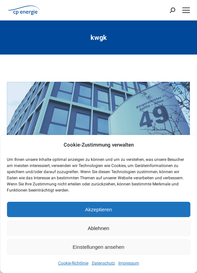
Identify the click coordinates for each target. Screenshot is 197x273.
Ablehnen (98, 228)
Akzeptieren (98, 209)
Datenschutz (103, 263)
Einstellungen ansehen (99, 247)
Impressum (128, 263)
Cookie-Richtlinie (73, 263)
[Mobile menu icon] (186, 10)
